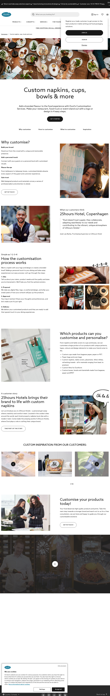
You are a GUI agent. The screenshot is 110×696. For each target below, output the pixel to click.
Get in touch (9, 192)
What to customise (67, 129)
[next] (97, 464)
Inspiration (87, 129)
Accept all (58, 689)
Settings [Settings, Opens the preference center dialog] (42, 689)
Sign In (84, 40)
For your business (60, 22)
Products (16, 22)
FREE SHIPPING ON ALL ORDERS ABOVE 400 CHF (55, 28)
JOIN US (84, 33)
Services (43, 22)
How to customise (45, 129)
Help (103, 4)
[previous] (13, 464)
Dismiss (84, 45)
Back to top (102, 694)
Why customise (25, 129)
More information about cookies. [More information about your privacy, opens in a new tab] (19, 684)
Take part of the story (13, 428)
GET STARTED (55, 119)
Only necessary (62, 666)
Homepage (4, 34)
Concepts (30, 22)
